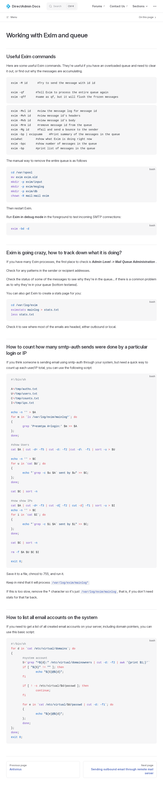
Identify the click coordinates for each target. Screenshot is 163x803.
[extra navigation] (154, 6)
